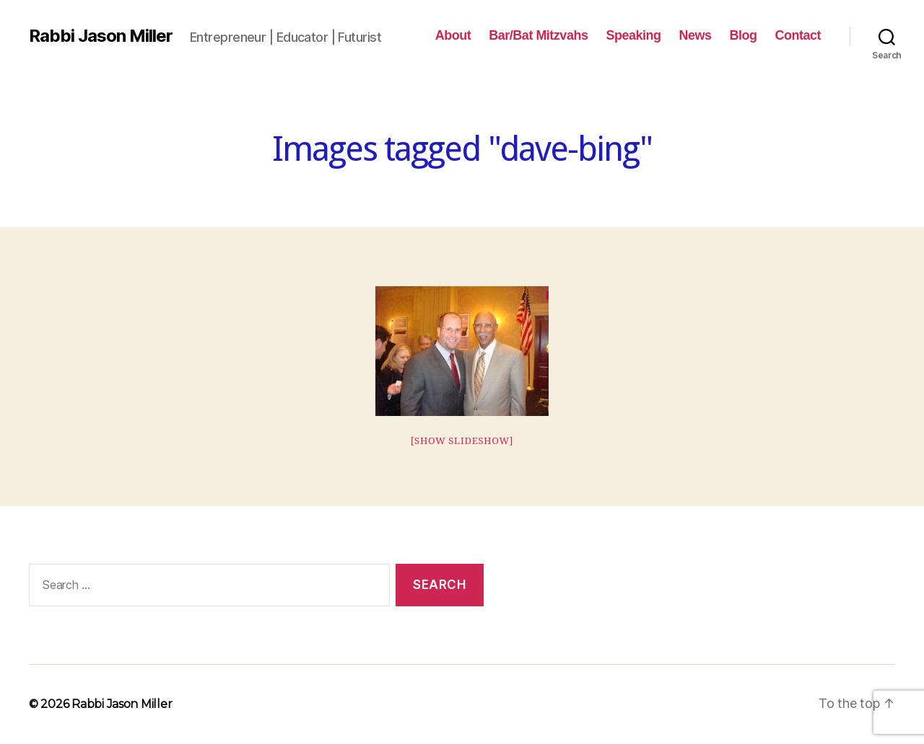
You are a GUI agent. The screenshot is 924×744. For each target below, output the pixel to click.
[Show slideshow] (462, 441)
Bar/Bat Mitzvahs (538, 35)
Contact (798, 35)
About (453, 35)
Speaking (633, 35)
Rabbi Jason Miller (101, 36)
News (695, 35)
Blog (743, 35)
